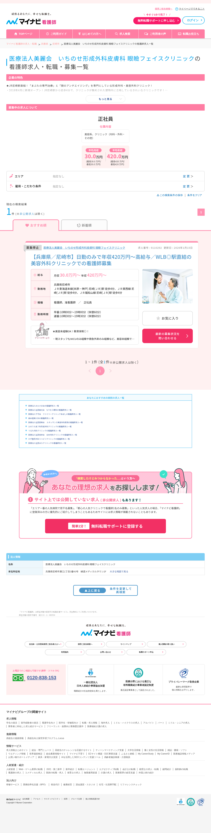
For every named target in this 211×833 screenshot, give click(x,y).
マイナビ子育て (77, 753)
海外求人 (105, 723)
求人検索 (124, 33)
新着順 (84, 225)
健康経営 (67, 784)
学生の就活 (11, 723)
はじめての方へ (91, 33)
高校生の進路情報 (15, 738)
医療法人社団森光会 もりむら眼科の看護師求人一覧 (50, 409)
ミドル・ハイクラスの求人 (126, 723)
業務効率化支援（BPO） (35, 784)
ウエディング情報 (17, 753)
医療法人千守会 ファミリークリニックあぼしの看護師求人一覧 (54, 414)
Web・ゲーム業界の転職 (31, 769)
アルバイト (148, 723)
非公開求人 (27, 214)
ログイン (193, 20)
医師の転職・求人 (54, 772)
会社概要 (26, 799)
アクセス (36, 799)
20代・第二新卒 (54, 769)
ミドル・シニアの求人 (179, 723)
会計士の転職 (128, 769)
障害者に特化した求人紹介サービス (25, 726)
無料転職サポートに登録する (105, 526)
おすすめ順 (36, 225)
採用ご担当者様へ (163, 9)
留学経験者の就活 (29, 723)
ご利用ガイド (58, 33)
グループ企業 (76, 799)
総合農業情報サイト (56, 753)
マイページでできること (192, 8)
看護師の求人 (14, 772)
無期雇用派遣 (90, 772)
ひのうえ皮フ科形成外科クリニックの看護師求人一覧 (50, 426)
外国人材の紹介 (146, 772)
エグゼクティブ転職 (109, 769)
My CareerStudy (146, 753)
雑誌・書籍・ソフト (177, 750)
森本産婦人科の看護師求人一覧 (41, 418)
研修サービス (12, 784)
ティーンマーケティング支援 (110, 750)
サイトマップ (125, 644)
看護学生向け (48, 723)
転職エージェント (86, 769)
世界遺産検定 (35, 753)
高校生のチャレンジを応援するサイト (73, 750)
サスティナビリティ (52, 799)
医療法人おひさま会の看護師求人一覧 (43, 405)
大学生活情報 (134, 750)
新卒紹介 (70, 769)
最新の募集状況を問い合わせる (167, 336)
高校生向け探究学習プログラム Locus (45, 738)
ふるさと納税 (127, 753)
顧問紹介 (166, 769)
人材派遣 (10, 769)
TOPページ (25, 33)
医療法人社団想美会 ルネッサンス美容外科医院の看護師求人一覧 (55, 422)
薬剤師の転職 (181, 769)
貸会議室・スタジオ (85, 784)
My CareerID (163, 753)
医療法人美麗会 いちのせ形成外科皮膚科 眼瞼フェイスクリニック (84, 247)
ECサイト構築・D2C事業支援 (102, 753)
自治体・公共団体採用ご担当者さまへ (44, 644)
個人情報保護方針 (92, 799)
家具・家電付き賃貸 (48, 757)
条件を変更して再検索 (105, 590)
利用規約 (64, 652)
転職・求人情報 (89, 723)
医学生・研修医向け (68, 723)
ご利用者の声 (158, 33)
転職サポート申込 (146, 652)
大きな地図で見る (119, 571)
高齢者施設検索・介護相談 (117, 757)
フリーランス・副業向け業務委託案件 (65, 726)
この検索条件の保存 (170, 195)
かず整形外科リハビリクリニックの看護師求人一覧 (49, 438)
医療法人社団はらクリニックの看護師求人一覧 (47, 443)
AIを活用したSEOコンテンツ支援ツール (80, 757)
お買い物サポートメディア (21, 757)
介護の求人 (106, 772)
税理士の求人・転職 (149, 769)
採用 (65, 799)
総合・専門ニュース (41, 750)
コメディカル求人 (33, 772)
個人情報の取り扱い (167, 644)
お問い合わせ (105, 652)
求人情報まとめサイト (17, 750)
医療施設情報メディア (184, 753)
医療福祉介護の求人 (97, 726)
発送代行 (55, 784)
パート (161, 723)
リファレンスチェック (131, 784)
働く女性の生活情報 (154, 750)
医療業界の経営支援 (125, 772)
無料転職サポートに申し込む (156, 20)
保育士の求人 (73, 772)
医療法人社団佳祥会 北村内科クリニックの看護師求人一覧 (52, 434)
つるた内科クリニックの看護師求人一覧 (44, 430)
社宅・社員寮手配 (107, 784)
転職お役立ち (191, 33)
